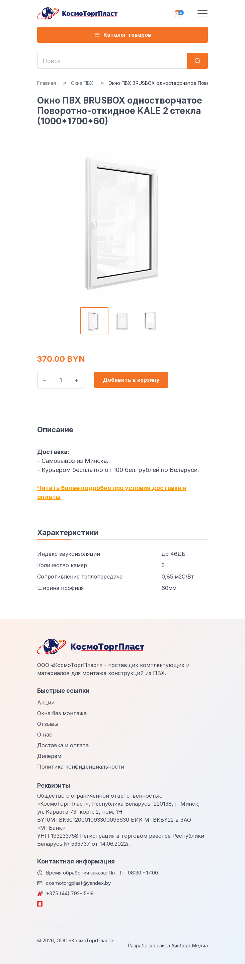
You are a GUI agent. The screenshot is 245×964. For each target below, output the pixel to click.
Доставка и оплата (63, 745)
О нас (44, 734)
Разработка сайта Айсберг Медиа (168, 945)
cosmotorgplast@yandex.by (78, 883)
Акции (46, 702)
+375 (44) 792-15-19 (70, 893)
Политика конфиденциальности (80, 766)
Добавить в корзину (131, 379)
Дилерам (49, 756)
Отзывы (47, 723)
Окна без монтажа (62, 713)
